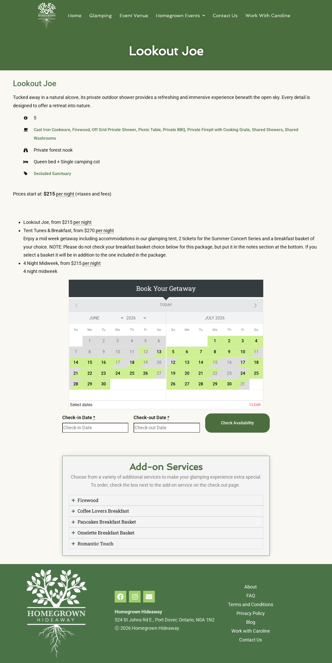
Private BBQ (174, 129)
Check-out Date (151, 417)
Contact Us (225, 15)
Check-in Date (78, 417)
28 (75, 383)
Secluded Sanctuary (52, 173)
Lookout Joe (34, 83)
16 (103, 362)
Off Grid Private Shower (114, 129)
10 (242, 351)
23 (103, 373)
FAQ (250, 595)
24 (117, 373)
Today (166, 305)
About (250, 587)
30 (103, 383)
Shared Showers (267, 129)
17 (242, 362)
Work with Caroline (250, 631)
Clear (255, 404)
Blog (250, 622)
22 (89, 373)
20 (187, 373)
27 (187, 383)
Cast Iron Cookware (52, 129)
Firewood (81, 129)
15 (89, 362)
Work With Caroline (267, 15)
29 (89, 383)
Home (74, 15)
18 (132, 362)
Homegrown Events (180, 15)
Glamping (100, 15)
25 (132, 373)
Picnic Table (149, 129)
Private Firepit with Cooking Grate (218, 129)
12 (173, 362)
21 (75, 373)
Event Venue (134, 15)
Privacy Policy (251, 613)
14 (75, 362)
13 (159, 351)
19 (173, 373)
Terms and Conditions (250, 604)
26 (145, 373)
